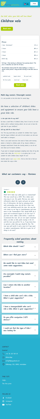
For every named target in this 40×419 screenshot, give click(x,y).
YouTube (8, 404)
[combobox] (26, 4)
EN (26, 4)
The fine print (6, 383)
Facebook (8, 398)
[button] (34, 3)
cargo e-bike (16, 159)
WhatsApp (9, 357)
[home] (10, 3)
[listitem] (20, 210)
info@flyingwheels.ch (12, 361)
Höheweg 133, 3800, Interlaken (16, 364)
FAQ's (4, 380)
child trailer (17, 153)
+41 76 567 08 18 (12, 354)
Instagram (9, 401)
